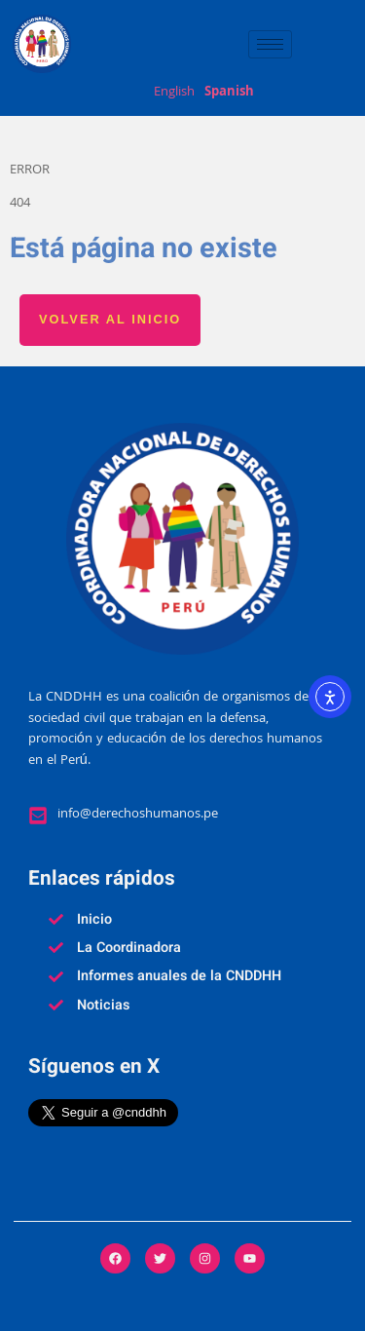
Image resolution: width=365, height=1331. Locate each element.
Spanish (229, 93)
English (174, 93)
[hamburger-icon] (270, 44)
